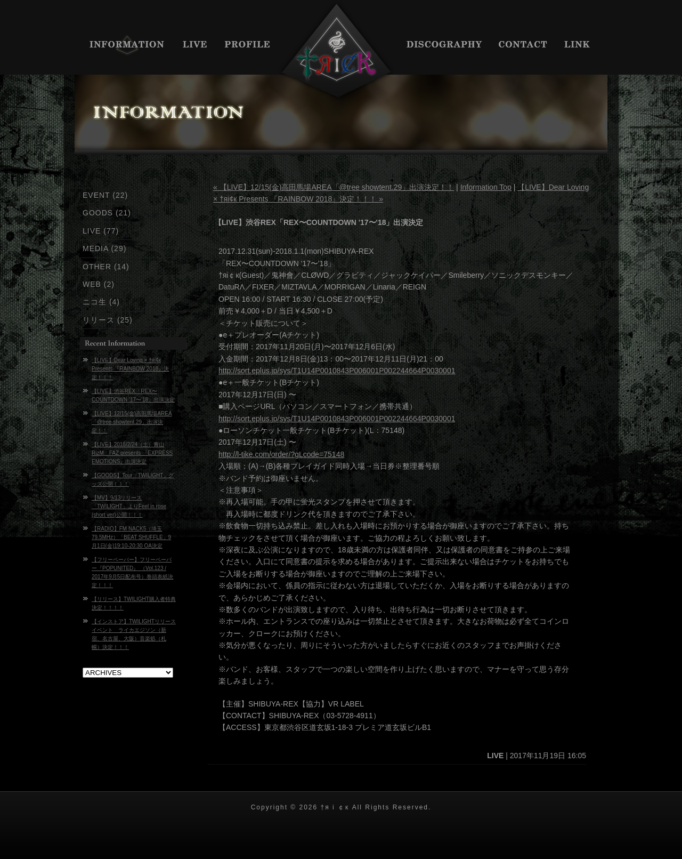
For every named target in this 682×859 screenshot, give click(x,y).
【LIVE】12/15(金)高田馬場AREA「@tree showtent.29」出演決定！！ (132, 422)
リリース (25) (108, 320)
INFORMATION (124, 45)
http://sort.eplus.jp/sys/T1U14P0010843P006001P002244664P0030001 (336, 370)
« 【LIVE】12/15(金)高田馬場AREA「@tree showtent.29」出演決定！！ (333, 187)
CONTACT (523, 45)
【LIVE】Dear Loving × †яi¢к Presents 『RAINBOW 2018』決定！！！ (130, 368)
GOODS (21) (107, 212)
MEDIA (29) (104, 248)
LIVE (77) (101, 231)
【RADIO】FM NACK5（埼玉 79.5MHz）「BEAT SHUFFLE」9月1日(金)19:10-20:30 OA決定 (131, 537)
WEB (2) (99, 284)
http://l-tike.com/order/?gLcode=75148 (281, 454)
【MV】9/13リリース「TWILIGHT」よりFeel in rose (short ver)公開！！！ (129, 506)
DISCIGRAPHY (445, 45)
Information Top (486, 187)
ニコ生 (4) (101, 302)
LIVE (195, 45)
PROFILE (247, 45)
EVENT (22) (105, 195)
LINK (582, 45)
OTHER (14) (106, 266)
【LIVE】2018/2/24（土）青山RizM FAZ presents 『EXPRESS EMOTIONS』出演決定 (132, 452)
